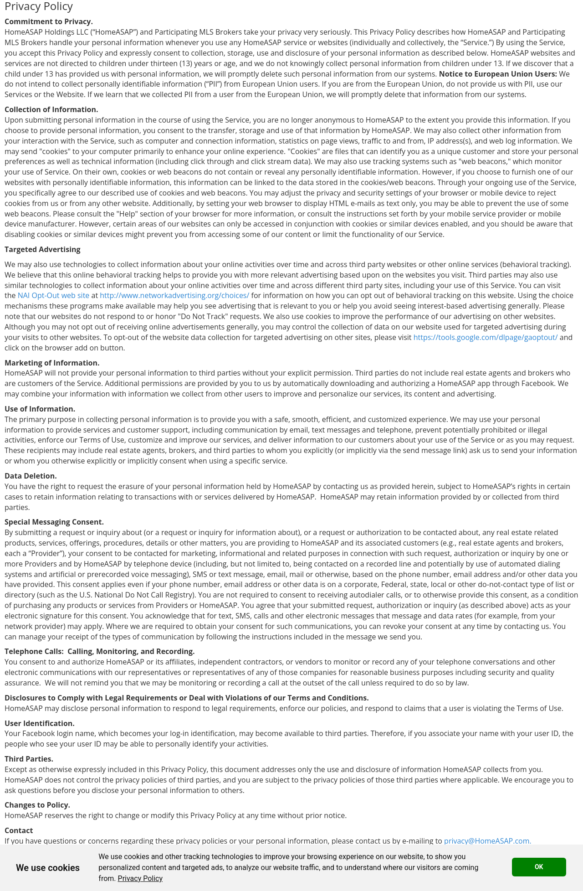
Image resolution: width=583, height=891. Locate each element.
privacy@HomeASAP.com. (488, 841)
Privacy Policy (140, 878)
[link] (140, 878)
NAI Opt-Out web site (54, 295)
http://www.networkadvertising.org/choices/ (174, 295)
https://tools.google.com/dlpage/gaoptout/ (486, 337)
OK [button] (539, 866)
